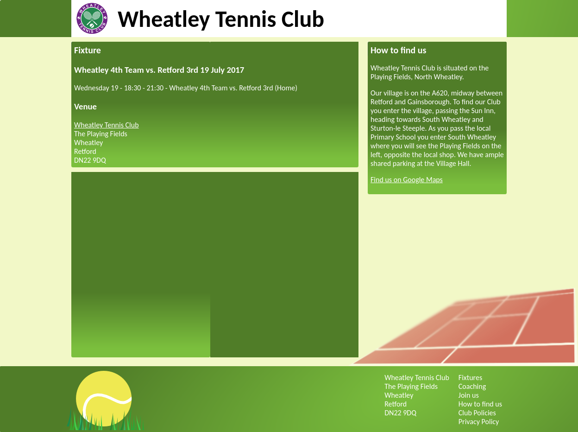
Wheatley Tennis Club (221, 19)
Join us (469, 395)
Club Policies (477, 412)
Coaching (472, 386)
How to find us (480, 404)
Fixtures (470, 377)
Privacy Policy (479, 421)
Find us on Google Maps (407, 179)
